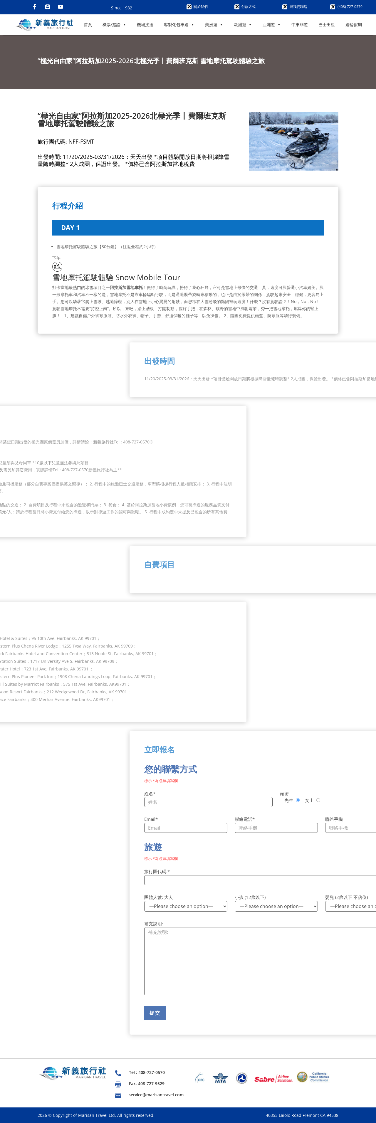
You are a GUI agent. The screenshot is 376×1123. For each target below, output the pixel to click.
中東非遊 (299, 24)
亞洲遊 (272, 25)
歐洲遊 (243, 25)
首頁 (88, 24)
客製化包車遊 (179, 25)
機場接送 (145, 24)
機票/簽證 (114, 25)
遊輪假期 (353, 24)
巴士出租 (326, 24)
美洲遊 (214, 25)
